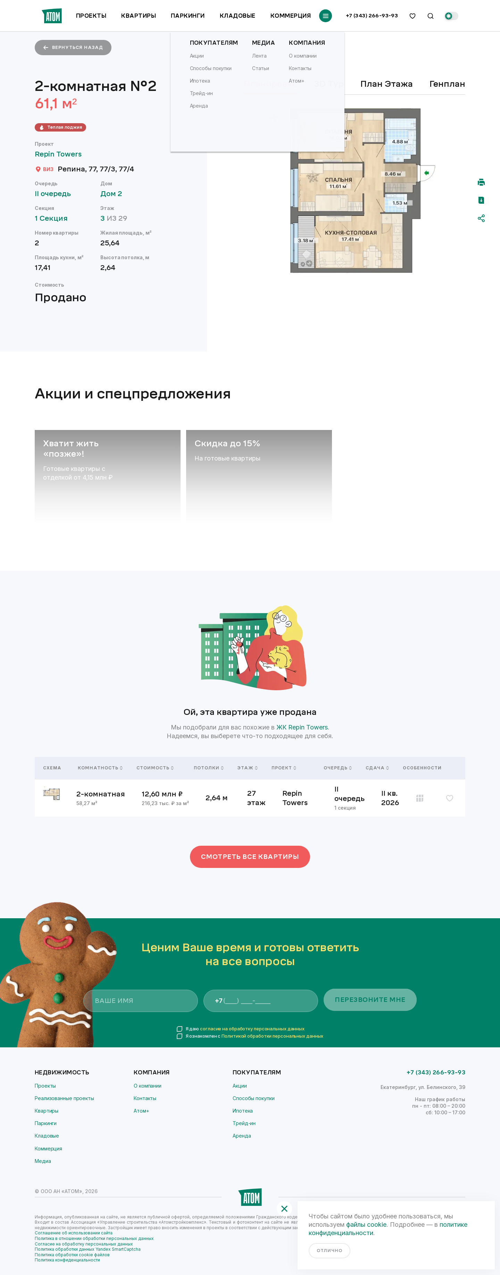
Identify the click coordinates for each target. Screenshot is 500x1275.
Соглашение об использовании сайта (73, 1232)
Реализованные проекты (64, 1098)
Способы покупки (254, 1098)
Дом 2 (114, 194)
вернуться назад (73, 47)
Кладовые (238, 15)
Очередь (336, 768)
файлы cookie (366, 1224)
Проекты (91, 15)
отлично (329, 1250)
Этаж (246, 768)
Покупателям (257, 1072)
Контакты (145, 1098)
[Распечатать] (481, 182)
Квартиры (138, 15)
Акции (240, 1086)
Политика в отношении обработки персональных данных (94, 1238)
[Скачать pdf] (481, 200)
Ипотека (243, 1111)
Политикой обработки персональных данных (272, 1036)
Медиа (43, 1161)
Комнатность (99, 768)
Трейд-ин (244, 1123)
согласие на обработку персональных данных (252, 1028)
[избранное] (412, 15)
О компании (147, 1086)
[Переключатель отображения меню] (325, 15)
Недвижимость (62, 1072)
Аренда (242, 1136)
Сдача (376, 768)
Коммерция (290, 15)
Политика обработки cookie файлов (72, 1254)
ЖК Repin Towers (302, 727)
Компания (152, 1072)
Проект (284, 768)
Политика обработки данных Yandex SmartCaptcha (88, 1249)
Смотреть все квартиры (250, 857)
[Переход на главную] (52, 15)
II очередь (56, 194)
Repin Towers (61, 154)
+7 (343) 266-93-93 (372, 16)
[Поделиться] (481, 218)
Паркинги (188, 15)
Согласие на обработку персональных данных (84, 1244)
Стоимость (155, 768)
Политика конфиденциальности (67, 1260)
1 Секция (54, 218)
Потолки (207, 768)
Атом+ (141, 1111)
